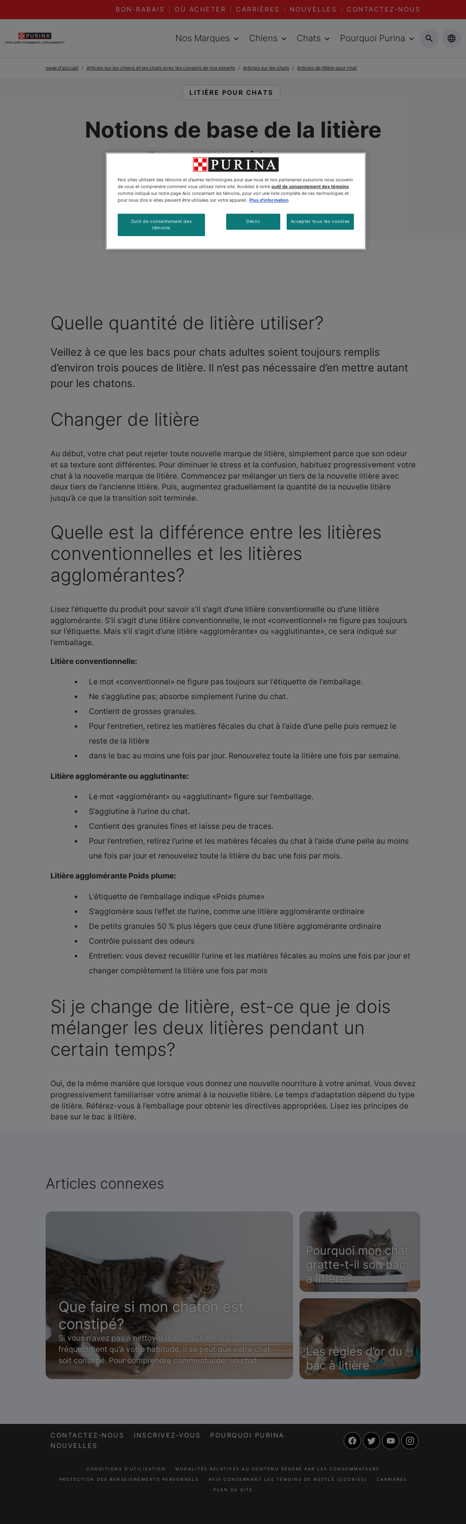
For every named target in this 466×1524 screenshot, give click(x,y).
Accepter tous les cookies (320, 221)
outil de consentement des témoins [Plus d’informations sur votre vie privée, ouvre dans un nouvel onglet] (310, 186)
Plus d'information (269, 200)
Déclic (253, 221)
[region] (236, 201)
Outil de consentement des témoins (161, 225)
